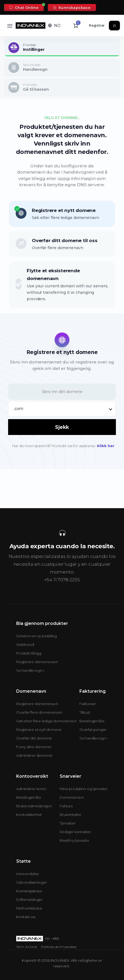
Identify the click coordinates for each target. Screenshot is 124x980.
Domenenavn (71, 797)
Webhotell (25, 644)
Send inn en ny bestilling (36, 636)
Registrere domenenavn (37, 662)
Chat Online (23, 7)
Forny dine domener (33, 747)
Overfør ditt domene (34, 738)
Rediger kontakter (75, 832)
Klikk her (105, 446)
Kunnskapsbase (72, 7)
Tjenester (67, 823)
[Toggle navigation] (10, 26)
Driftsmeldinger (29, 899)
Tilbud (84, 712)
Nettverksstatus (29, 908)
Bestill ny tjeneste (74, 840)
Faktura (66, 806)
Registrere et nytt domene (39, 729)
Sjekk (62, 427)
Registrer (97, 25)
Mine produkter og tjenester (84, 789)
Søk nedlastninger (31, 882)
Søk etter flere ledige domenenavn (46, 721)
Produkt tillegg (28, 653)
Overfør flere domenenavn (39, 712)
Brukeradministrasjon (34, 806)
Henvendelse (27, 874)
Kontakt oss (25, 917)
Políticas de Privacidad (58, 947)
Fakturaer (87, 704)
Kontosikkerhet (29, 814)
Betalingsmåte (91, 721)
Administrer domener (34, 755)
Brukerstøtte (70, 814)
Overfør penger (92, 729)
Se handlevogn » (30, 670)
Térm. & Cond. (26, 947)
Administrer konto (31, 789)
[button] (54, 25)
